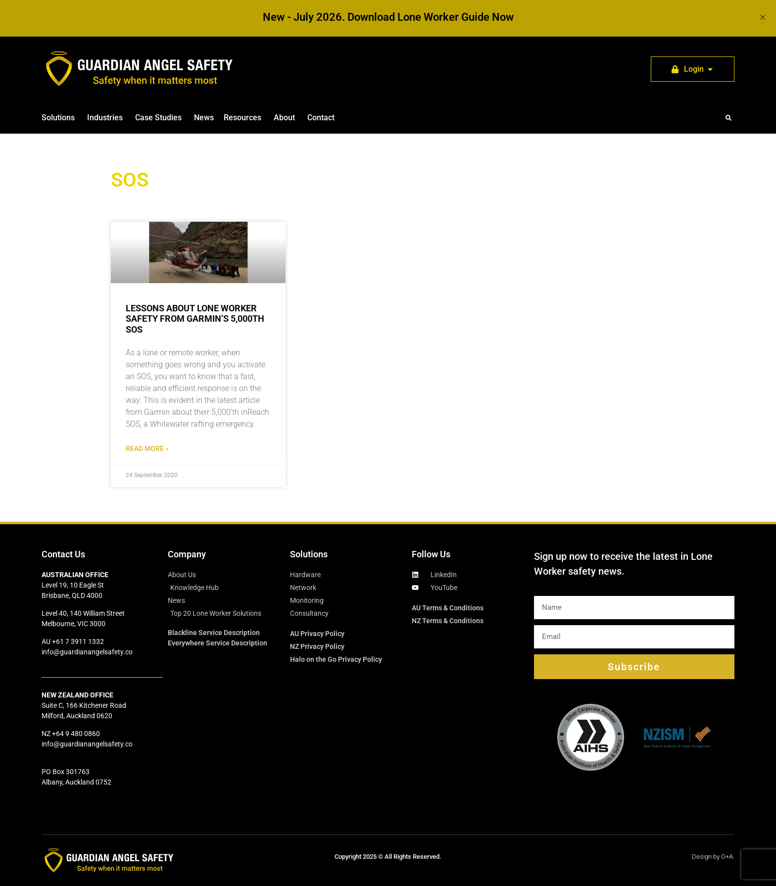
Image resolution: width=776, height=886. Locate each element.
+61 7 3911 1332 (78, 641)
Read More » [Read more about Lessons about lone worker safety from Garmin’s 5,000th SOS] (147, 449)
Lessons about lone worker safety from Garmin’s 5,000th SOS (195, 319)
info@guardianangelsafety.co (87, 652)
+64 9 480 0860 (76, 734)
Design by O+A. (713, 856)
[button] (728, 118)
